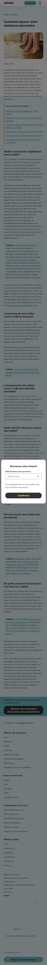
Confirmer (23, 495)
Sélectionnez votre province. (18, 471)
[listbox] (23, 476)
